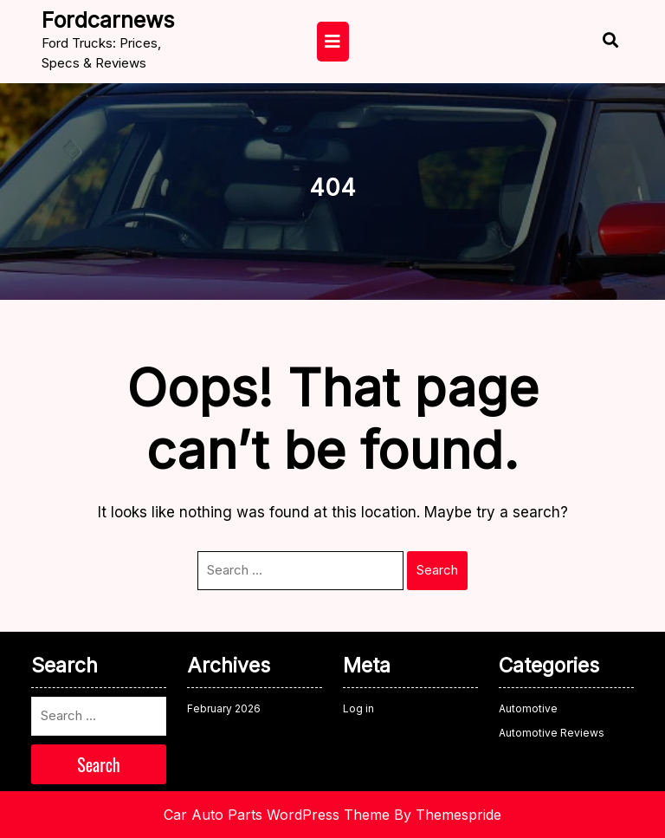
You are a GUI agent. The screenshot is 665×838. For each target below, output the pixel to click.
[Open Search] (595, 42)
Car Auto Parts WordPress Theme (277, 814)
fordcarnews (108, 20)
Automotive (528, 708)
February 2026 (224, 708)
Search (437, 570)
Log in (358, 708)
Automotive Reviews (551, 732)
